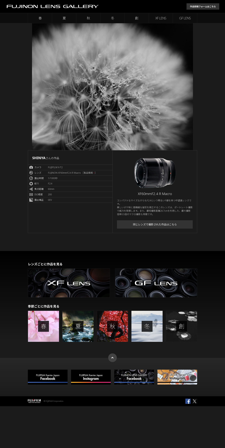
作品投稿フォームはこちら (203, 6)
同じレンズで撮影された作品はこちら (155, 224)
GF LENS (185, 18)
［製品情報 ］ (89, 172)
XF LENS (160, 18)
